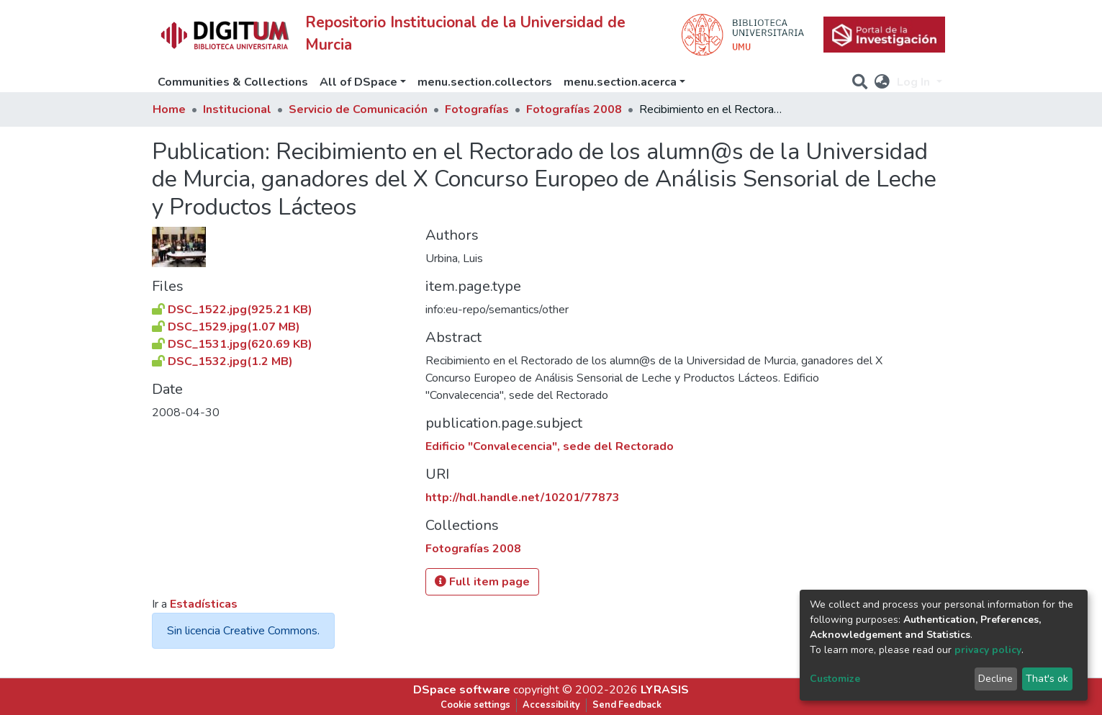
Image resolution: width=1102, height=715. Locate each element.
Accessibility (551, 704)
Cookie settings (475, 704)
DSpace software (461, 690)
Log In (915, 82)
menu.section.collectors (484, 82)
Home (169, 109)
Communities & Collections (233, 82)
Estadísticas (204, 604)
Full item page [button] (482, 582)
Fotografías (477, 109)
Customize (835, 678)
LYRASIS (665, 690)
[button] (882, 82)
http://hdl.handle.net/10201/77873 (522, 497)
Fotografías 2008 (574, 109)
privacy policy (987, 650)
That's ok (1047, 678)
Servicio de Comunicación (358, 109)
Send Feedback (626, 704)
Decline (995, 678)
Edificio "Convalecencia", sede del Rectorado (549, 446)
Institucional (237, 109)
